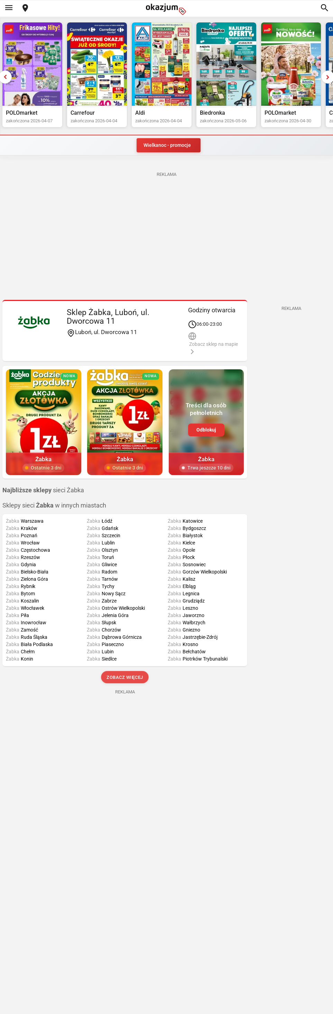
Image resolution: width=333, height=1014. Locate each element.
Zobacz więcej (125, 677)
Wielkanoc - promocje (167, 145)
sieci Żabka (43, 490)
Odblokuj (206, 430)
